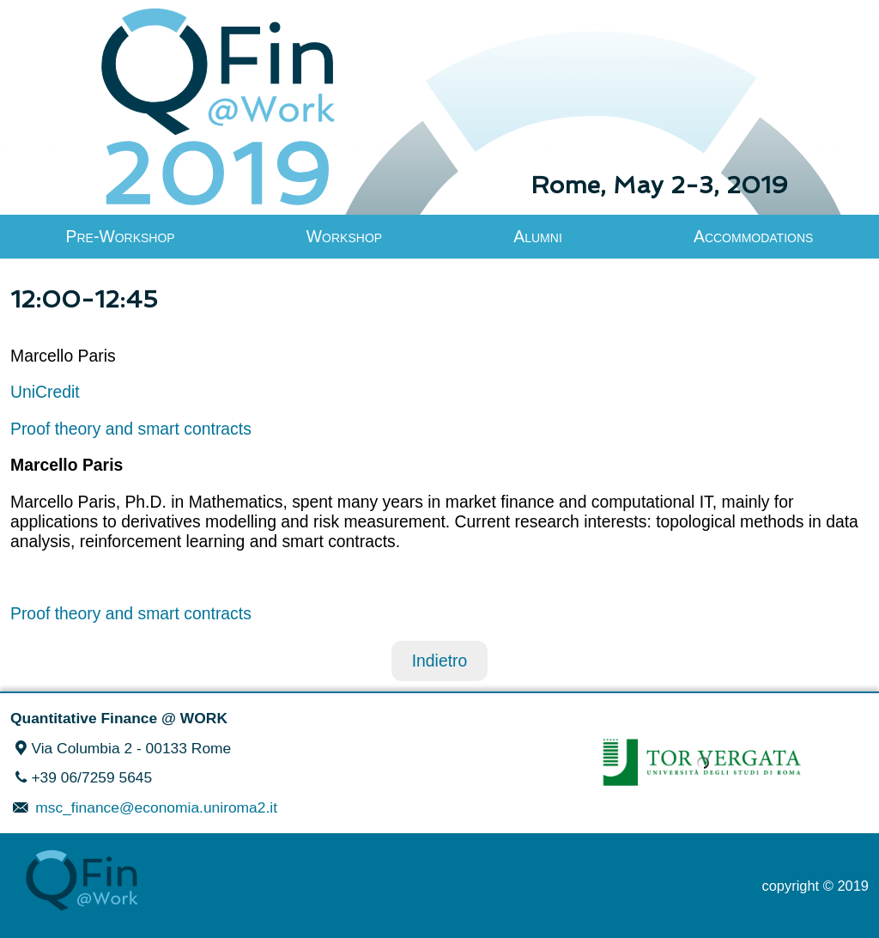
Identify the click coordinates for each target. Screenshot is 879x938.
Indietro (440, 660)
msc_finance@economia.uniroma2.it (154, 807)
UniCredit (45, 391)
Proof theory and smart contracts (131, 428)
